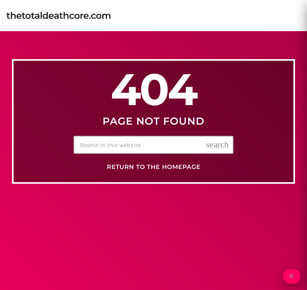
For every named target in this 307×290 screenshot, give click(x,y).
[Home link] (58, 16)
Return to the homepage (153, 167)
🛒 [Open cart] (292, 276)
